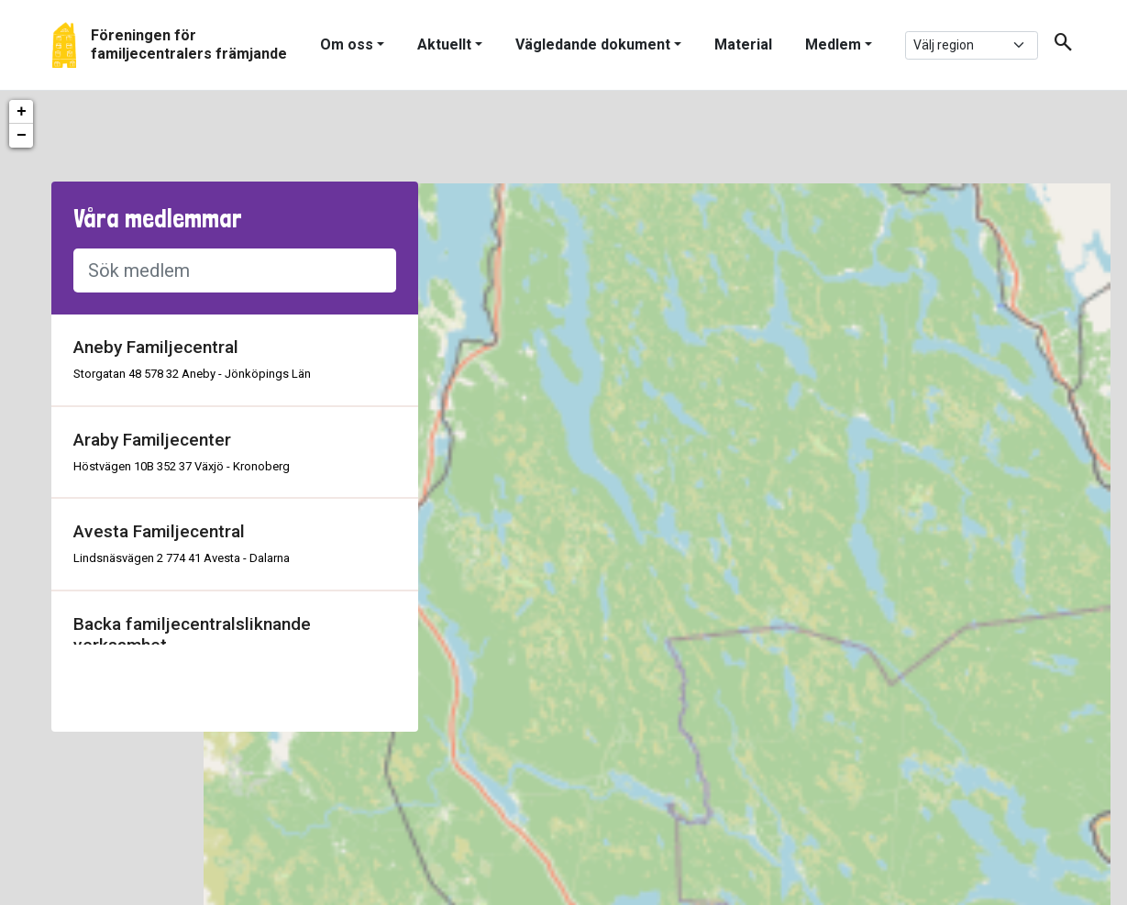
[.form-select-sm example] (971, 45)
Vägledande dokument (592, 44)
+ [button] (22, 112)
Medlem (833, 44)
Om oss (346, 44)
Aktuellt (444, 44)
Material (743, 44)
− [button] (22, 136)
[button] (1056, 45)
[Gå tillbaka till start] (169, 45)
